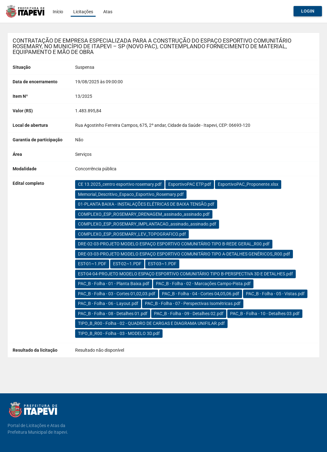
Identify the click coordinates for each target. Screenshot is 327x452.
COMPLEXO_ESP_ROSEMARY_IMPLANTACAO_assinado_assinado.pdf (147, 223)
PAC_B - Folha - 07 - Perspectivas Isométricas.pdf (193, 303)
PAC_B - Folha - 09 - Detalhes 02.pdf (188, 313)
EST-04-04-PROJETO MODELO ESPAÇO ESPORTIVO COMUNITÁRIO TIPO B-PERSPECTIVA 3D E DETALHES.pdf (185, 273)
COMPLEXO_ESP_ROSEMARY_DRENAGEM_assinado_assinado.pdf (144, 214)
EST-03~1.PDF (162, 263)
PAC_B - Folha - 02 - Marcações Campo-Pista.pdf (203, 283)
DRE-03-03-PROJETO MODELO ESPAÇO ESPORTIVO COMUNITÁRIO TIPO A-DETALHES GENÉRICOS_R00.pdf (184, 253)
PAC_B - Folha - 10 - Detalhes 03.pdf (265, 313)
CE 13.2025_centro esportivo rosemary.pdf (120, 184)
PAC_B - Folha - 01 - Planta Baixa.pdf (113, 283)
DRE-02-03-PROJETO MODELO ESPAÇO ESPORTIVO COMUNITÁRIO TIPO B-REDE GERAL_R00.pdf (174, 243)
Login (307, 11)
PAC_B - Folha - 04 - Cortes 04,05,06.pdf (200, 293)
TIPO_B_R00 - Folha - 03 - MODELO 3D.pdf (119, 333)
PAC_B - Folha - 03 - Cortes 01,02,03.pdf (116, 293)
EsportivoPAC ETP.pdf (189, 184)
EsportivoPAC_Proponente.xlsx (248, 184)
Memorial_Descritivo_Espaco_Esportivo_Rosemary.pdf (131, 194)
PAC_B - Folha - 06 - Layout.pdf (108, 303)
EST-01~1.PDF (92, 263)
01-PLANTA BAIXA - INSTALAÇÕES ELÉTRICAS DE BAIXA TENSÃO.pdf (146, 204)
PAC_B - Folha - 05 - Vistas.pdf (275, 293)
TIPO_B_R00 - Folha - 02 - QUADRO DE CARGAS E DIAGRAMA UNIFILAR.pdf (151, 323)
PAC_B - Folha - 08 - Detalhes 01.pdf (112, 313)
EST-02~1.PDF (127, 263)
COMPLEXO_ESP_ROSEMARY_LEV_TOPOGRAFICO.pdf (132, 234)
